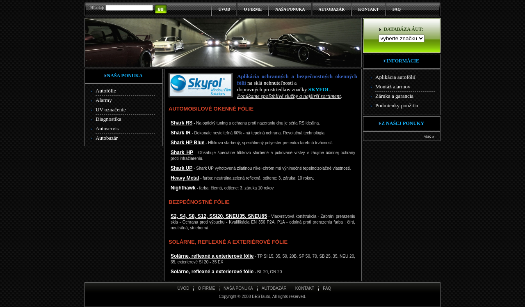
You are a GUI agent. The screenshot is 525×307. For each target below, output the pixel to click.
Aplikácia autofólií (395, 77)
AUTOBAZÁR (332, 9)
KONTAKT (368, 9)
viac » (429, 136)
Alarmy (104, 100)
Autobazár (107, 138)
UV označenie (111, 109)
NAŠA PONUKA (290, 9)
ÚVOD (224, 9)
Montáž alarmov (393, 86)
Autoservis (107, 128)
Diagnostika (108, 119)
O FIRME (253, 9)
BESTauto (261, 296)
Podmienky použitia (396, 105)
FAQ (397, 9)
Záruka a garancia (394, 96)
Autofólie (106, 91)
